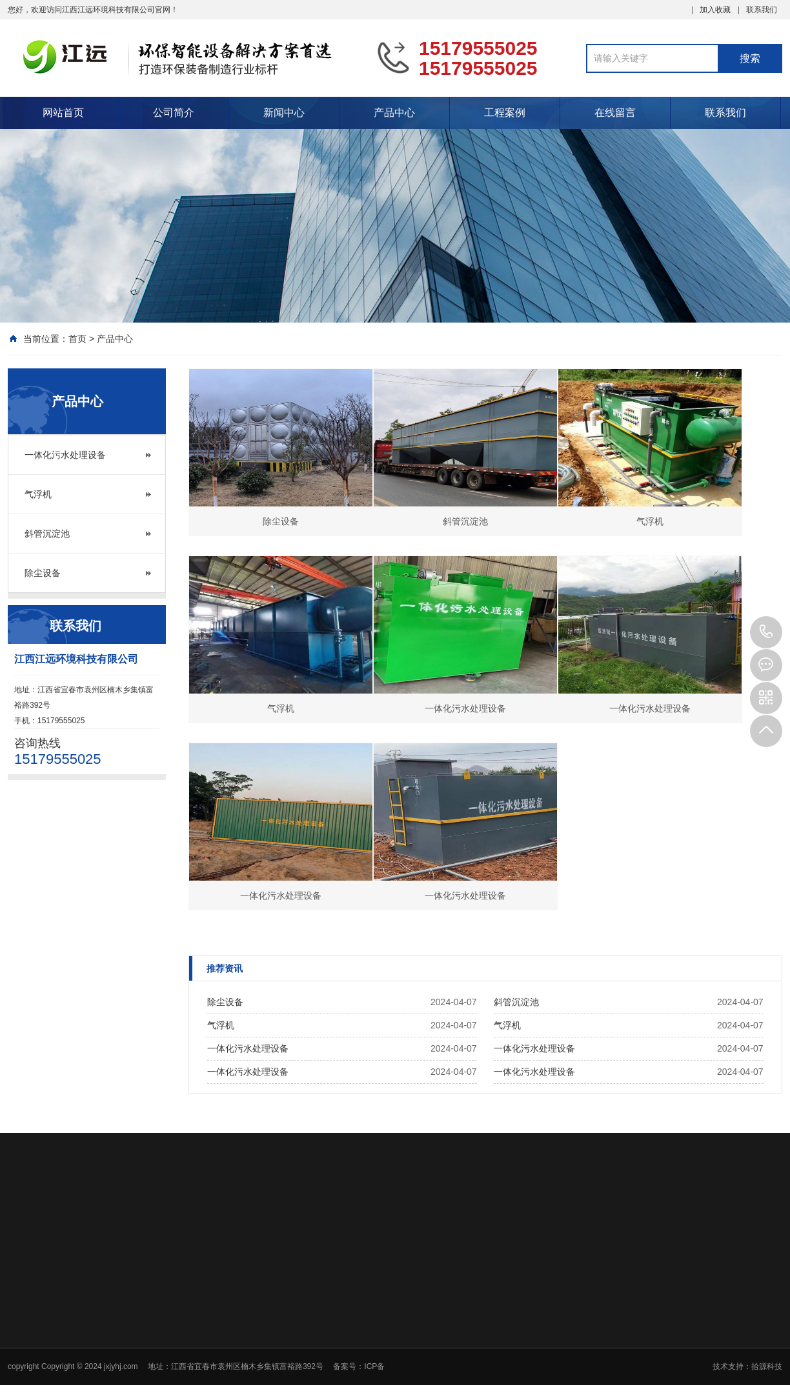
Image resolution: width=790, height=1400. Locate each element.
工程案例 (504, 112)
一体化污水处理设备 (65, 455)
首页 (77, 339)
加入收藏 (715, 9)
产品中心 (394, 112)
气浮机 (38, 494)
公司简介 (173, 112)
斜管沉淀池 (47, 533)
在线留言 (615, 112)
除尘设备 (43, 573)
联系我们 (761, 9)
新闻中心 (284, 112)
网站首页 (63, 112)
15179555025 (766, 632)
